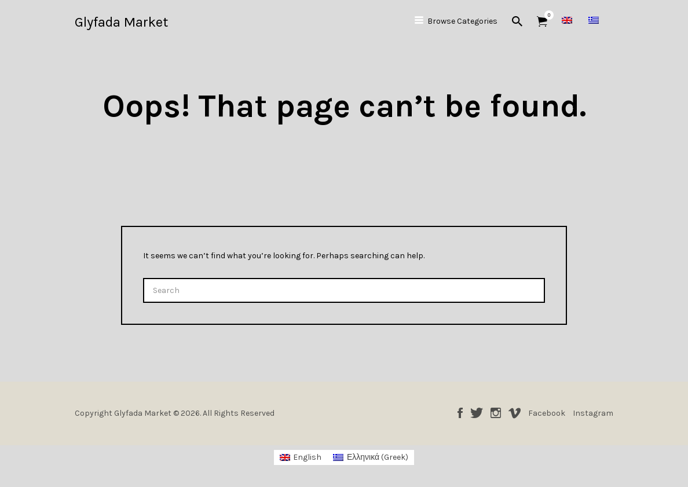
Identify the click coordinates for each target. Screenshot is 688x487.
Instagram (496, 413)
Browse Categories (462, 21)
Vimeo (514, 413)
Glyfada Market (121, 22)
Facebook (460, 413)
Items (545, 15)
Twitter (476, 413)
